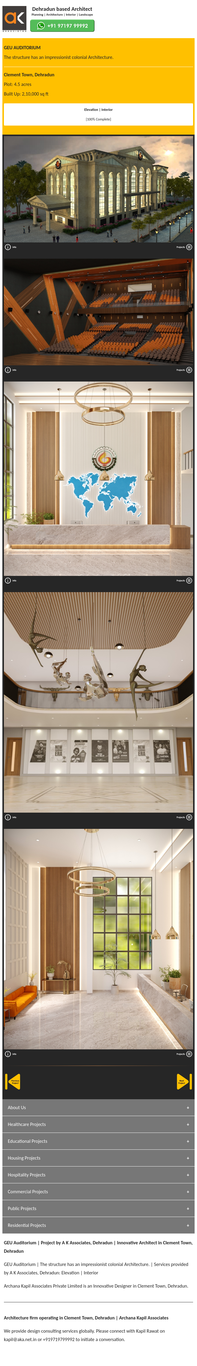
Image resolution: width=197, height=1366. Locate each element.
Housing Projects (24, 1158)
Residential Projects (27, 1225)
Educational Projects (27, 1141)
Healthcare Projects (27, 1124)
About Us (17, 1107)
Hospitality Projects (26, 1175)
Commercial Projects (28, 1191)
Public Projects (22, 1208)
